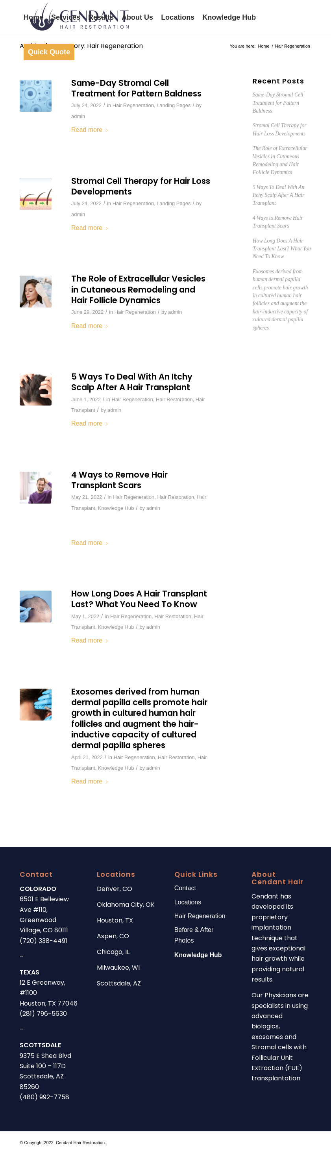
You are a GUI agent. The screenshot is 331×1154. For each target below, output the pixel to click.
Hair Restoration (174, 399)
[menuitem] (33, 17)
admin (78, 116)
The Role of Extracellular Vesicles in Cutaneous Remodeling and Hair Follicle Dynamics (138, 289)
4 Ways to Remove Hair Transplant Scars (119, 480)
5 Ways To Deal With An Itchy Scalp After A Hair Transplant (131, 382)
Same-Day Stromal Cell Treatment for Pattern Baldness (136, 88)
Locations (188, 902)
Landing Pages (173, 105)
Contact (185, 888)
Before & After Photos (194, 934)
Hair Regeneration (133, 105)
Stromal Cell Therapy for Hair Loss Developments (140, 186)
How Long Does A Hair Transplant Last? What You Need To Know (139, 599)
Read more (90, 129)
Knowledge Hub (116, 508)
